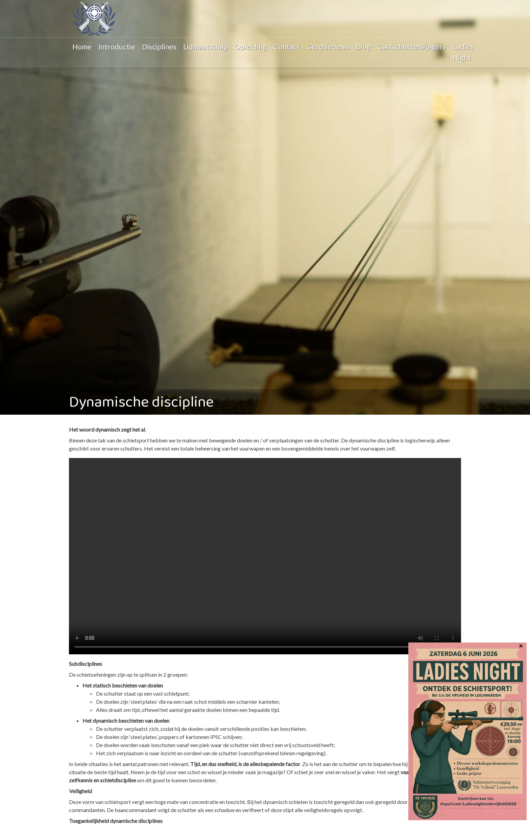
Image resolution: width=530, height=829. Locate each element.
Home (82, 46)
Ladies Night (463, 52)
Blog (363, 46)
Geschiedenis (328, 46)
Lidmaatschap (205, 46)
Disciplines (159, 46)
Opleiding (251, 46)
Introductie (116, 46)
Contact (286, 46)
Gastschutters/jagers (411, 46)
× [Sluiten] (521, 645)
